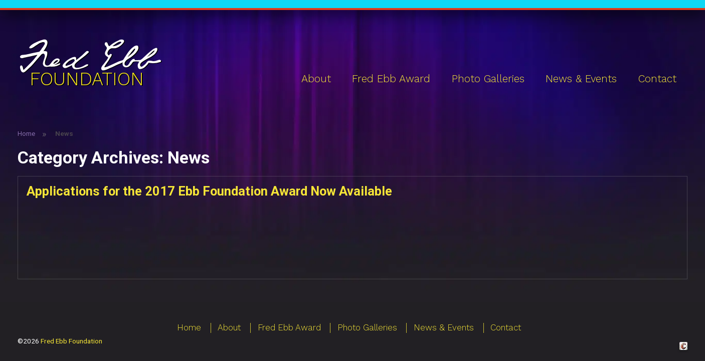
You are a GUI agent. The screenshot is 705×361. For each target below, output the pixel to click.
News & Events (581, 79)
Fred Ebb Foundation (71, 341)
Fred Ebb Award (391, 79)
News (74, 263)
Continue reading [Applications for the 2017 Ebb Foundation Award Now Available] (399, 229)
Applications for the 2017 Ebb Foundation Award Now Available (209, 191)
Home (26, 133)
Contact (657, 79)
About (316, 79)
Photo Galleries (488, 79)
